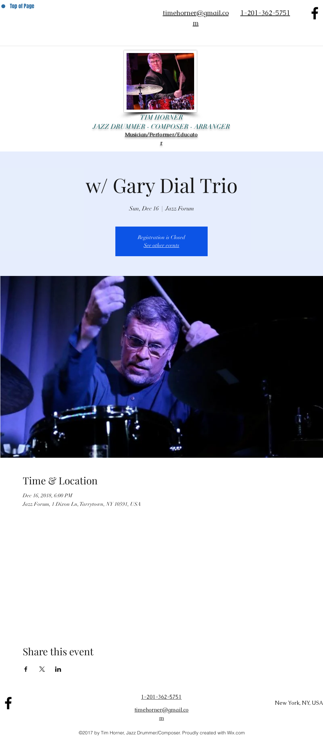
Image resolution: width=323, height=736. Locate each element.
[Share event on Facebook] (26, 669)
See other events (161, 245)
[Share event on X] (42, 669)
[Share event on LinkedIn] (58, 669)
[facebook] (315, 13)
